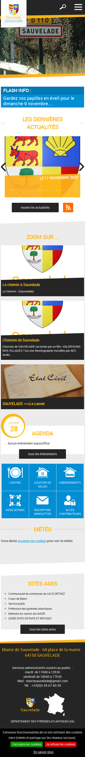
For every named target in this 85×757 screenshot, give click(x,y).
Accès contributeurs (70, 512)
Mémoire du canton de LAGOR (26, 613)
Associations (15, 510)
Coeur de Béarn (17, 598)
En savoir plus (43, 752)
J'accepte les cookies (26, 744)
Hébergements (70, 482)
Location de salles (42, 484)
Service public (16, 603)
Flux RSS (68, 207)
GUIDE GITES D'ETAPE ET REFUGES (29, 618)
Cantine (15, 482)
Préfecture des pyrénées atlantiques (30, 608)
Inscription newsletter (42, 512)
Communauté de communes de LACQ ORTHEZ (36, 593)
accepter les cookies (32, 541)
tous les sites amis (42, 629)
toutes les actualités (35, 207)
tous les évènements (42, 454)
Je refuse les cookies (60, 744)
